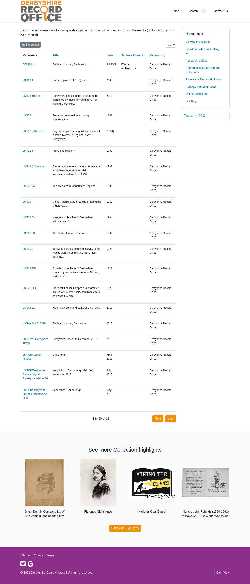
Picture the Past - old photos (203, 79)
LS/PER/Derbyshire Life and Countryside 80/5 (35, 394)
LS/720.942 (29, 186)
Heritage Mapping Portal (201, 86)
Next (158, 418)
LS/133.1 (28, 80)
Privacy (39, 555)
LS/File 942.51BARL (35, 323)
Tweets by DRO (194, 115)
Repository (157, 55)
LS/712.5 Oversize (33, 131)
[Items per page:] (171, 45)
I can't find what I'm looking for (202, 51)
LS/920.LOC (30, 288)
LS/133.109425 (32, 95)
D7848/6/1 (29, 64)
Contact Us (221, 10)
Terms (50, 555)
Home (175, 10)
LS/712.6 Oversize (33, 166)
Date (110, 55)
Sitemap (25, 555)
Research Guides (196, 60)
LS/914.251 (29, 268)
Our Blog (191, 101)
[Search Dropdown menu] (203, 11)
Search (193, 10)
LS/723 (27, 201)
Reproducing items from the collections (203, 70)
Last (170, 418)
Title (56, 55)
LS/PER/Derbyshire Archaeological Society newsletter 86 (35, 374)
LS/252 (27, 115)
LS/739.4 (28, 248)
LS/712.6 (28, 150)
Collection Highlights (125, 528)
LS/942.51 (29, 307)
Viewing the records (198, 41)
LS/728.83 (29, 217)
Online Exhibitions (197, 93)
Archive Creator (132, 55)
